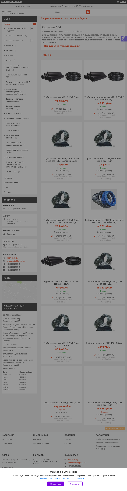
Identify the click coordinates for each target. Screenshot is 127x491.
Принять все (55, 484)
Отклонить (74, 484)
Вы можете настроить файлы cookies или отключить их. (62, 478)
